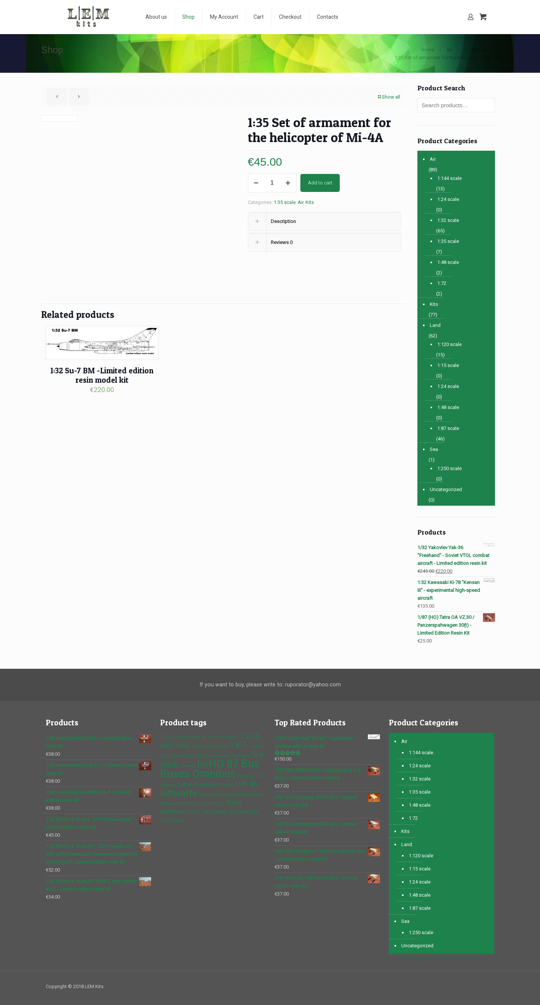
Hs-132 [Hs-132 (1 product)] (256, 776)
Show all (388, 97)
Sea (434, 449)
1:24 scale (448, 199)
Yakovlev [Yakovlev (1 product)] (176, 820)
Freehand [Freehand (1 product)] (187, 766)
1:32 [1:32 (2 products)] (165, 737)
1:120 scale (449, 344)
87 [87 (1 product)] (260, 746)
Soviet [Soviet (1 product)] (199, 803)
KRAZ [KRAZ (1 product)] (228, 785)
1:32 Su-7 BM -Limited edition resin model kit (101, 375)
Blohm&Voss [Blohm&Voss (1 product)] (180, 755)
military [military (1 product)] (205, 794)
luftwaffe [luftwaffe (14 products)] (178, 793)
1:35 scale (475, 49)
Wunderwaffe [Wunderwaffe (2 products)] (243, 812)
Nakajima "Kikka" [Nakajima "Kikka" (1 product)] (176, 803)
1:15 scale (448, 365)
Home (427, 49)
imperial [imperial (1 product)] (167, 785)
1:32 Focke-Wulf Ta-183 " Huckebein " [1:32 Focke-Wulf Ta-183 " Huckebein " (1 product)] (205, 737)
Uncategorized (446, 489)
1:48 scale (448, 262)
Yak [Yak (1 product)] (163, 820)
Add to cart (320, 183)
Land (435, 325)
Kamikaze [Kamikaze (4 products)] (208, 784)
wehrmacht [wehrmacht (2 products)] (214, 812)
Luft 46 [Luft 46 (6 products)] (246, 784)
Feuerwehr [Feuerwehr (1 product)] (240, 755)
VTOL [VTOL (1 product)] (196, 812)
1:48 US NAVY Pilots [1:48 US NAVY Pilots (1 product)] (210, 746)
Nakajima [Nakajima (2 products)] (252, 794)
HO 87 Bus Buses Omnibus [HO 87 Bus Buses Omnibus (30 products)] (210, 768)
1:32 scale (448, 220)
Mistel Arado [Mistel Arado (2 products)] (227, 794)
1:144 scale (449, 178)
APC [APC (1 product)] (164, 755)
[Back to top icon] (491, 983)
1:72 (441, 283)
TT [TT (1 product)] (187, 812)
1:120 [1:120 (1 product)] (252, 746)
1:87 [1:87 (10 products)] (238, 745)
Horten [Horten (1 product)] (243, 776)
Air (449, 49)
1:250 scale (449, 468)
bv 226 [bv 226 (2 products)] (200, 755)
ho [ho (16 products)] (202, 764)
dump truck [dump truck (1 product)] (220, 755)
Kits (310, 202)
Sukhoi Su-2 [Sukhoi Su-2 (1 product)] (215, 803)
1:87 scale (448, 428)
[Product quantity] (272, 183)
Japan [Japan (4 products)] (185, 784)
